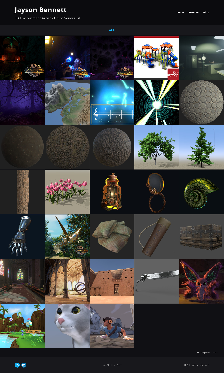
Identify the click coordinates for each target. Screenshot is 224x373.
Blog (206, 12)
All (112, 30)
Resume (194, 12)
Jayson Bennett (41, 9)
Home (180, 12)
